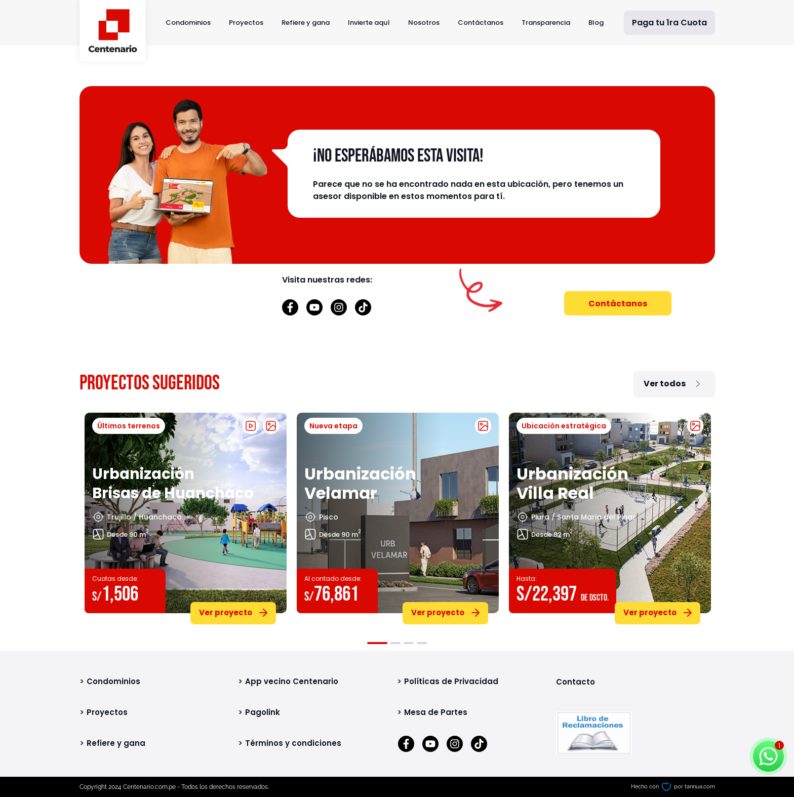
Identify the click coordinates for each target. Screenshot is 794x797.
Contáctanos (480, 22)
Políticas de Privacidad (451, 681)
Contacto (575, 681)
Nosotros (424, 22)
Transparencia (546, 22)
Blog (596, 22)
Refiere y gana (306, 22)
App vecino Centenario (291, 681)
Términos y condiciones (293, 743)
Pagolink (262, 712)
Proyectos (246, 22)
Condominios (188, 22)
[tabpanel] (186, 516)
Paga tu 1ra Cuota (669, 22)
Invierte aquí (369, 22)
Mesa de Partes (435, 712)
